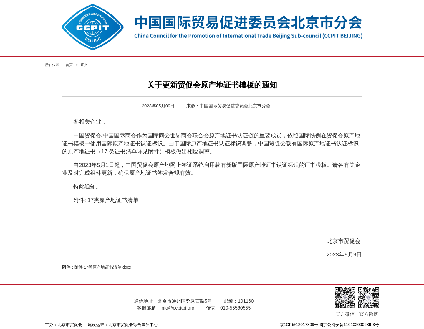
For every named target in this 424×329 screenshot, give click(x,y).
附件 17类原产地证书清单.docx (102, 267)
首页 (69, 65)
